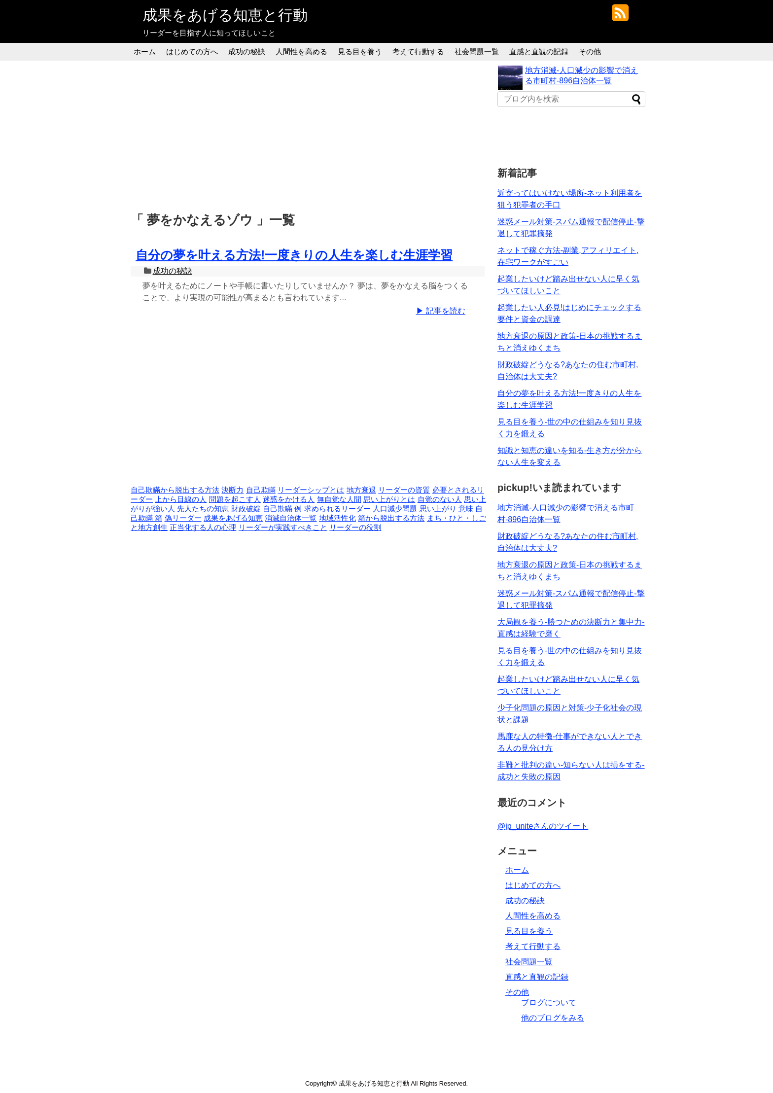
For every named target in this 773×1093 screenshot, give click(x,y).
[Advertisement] (310, 135)
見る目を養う (360, 51)
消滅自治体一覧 (290, 518)
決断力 (232, 490)
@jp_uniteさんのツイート (542, 826)
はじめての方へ (192, 51)
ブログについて (548, 1002)
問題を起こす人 (235, 499)
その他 (590, 51)
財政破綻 (246, 509)
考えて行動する (418, 51)
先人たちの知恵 (203, 509)
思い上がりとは (389, 499)
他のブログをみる (552, 1018)
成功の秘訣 (246, 51)
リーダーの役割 (355, 527)
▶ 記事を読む (440, 311)
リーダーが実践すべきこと (283, 527)
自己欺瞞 (261, 490)
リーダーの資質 (404, 490)
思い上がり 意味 (446, 509)
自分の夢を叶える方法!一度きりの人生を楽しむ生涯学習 (294, 255)
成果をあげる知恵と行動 (225, 15)
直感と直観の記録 (538, 51)
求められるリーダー (337, 509)
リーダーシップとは (311, 490)
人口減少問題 (395, 509)
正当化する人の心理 (203, 527)
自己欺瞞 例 (282, 509)
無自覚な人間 (339, 499)
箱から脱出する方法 (391, 518)
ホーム (145, 51)
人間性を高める (301, 51)
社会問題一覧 (477, 51)
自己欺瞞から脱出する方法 (175, 490)
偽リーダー (183, 518)
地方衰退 (361, 490)
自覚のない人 (440, 499)
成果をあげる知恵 (233, 518)
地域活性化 (337, 518)
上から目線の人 (181, 499)
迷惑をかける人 (289, 499)
